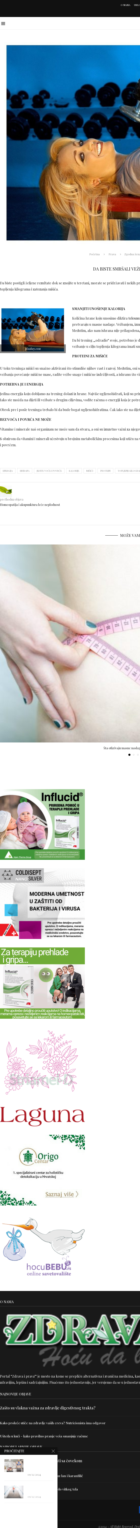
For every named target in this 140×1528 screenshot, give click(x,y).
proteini (105, 471)
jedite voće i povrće (49, 471)
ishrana (24, 471)
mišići (89, 471)
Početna (94, 254)
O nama (125, 5)
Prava (112, 254)
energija (8, 471)
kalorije (74, 471)
